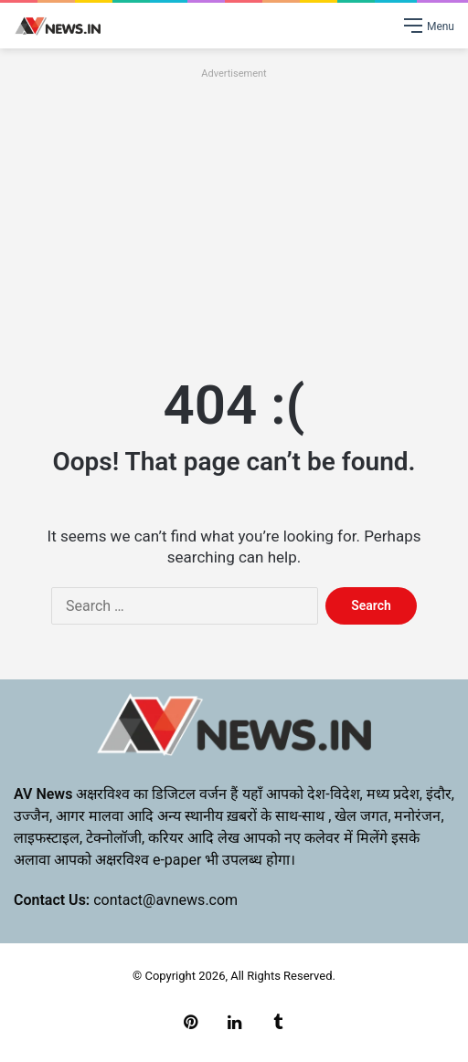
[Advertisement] (234, 212)
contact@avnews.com (165, 900)
